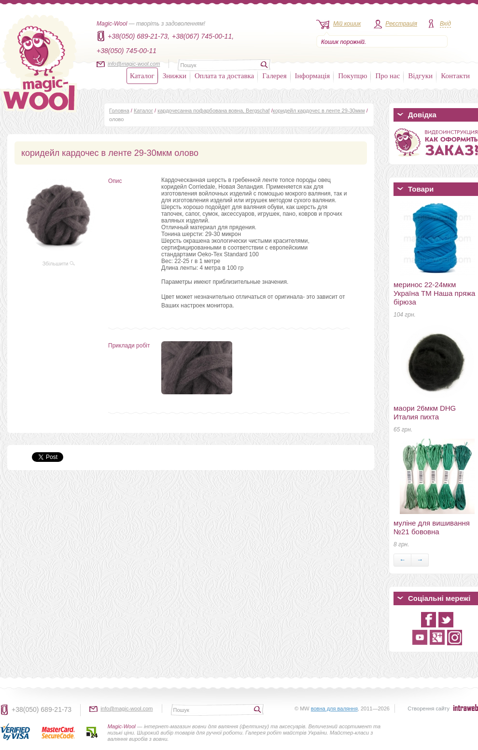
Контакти (455, 76)
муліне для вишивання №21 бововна (432, 527)
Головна (119, 110)
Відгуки (420, 76)
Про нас (387, 76)
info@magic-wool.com (134, 64)
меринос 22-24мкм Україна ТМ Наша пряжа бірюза (434, 293)
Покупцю (352, 76)
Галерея (274, 76)
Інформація (312, 76)
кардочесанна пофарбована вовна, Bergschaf (213, 110)
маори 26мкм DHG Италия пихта (425, 412)
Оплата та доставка (224, 76)
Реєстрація (401, 23)
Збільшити (58, 263)
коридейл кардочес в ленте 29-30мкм (319, 110)
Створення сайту (429, 708)
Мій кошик (347, 23)
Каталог (142, 76)
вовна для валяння (334, 708)
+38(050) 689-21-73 (41, 709)
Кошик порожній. (343, 42)
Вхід (445, 23)
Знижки (174, 76)
